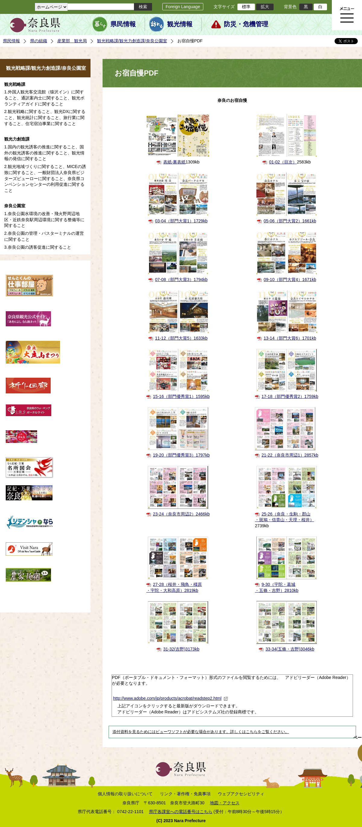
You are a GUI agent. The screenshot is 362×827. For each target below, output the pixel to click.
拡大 (265, 6)
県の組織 (38, 40)
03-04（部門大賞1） (181, 220)
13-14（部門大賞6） (290, 338)
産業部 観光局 (72, 40)
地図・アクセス (225, 802)
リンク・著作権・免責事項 (185, 793)
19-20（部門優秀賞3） (181, 455)
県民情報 (123, 24)
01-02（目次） (283, 162)
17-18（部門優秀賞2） (290, 396)
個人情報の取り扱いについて (125, 793)
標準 (246, 6)
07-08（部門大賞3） (181, 279)
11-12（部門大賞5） (181, 338)
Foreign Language (183, 6)
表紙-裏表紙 (174, 162)
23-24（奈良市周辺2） (181, 514)
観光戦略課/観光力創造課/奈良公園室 (132, 40)
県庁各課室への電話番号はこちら (180, 811)
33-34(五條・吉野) (289, 649)
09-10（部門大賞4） (290, 279)
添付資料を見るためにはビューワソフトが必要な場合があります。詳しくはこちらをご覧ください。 (201, 732)
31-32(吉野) (181, 649)
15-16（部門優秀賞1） (181, 396)
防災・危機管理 (246, 24)
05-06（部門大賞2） (290, 220)
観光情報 (179, 24)
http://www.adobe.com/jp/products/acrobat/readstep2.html (170, 698)
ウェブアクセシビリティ (241, 793)
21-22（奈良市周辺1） (290, 455)
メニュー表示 (347, 15)
